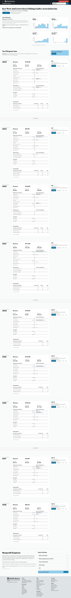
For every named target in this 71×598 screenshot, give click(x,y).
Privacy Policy (39, 596)
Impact (37, 587)
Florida (14, 3)
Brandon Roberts (23, 561)
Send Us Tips (53, 584)
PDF (63, 190)
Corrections (38, 589)
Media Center (39, 585)
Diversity (38, 582)
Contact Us (54, 53)
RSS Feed (53, 581)
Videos (23, 588)
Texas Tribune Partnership (26, 581)
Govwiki (3, 566)
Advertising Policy (39, 593)
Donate (52, 589)
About (37, 579)
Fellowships (42, 583)
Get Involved (24, 590)
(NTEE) (3, 25)
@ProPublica (24, 592)
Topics (23, 585)
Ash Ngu (17, 561)
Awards (37, 588)
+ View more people (16, 234)
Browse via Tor (54, 587)
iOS (51, 580)
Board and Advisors (40, 580)
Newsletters (53, 579)
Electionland (24, 582)
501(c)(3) (10, 19)
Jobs (37, 583)
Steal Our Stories (54, 585)
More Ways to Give (54, 590)
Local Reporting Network (26, 580)
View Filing (53, 65)
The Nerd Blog (24, 591)
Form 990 (4, 53)
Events (23, 593)
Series (23, 587)
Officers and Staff (39, 581)
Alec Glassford (12, 561)
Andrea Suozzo (6, 561)
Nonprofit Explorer (6, 3)
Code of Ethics (39, 592)
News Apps (24, 589)
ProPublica (24, 579)
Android (55, 580)
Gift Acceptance (39, 594)
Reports (37, 586)
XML (63, 65)
